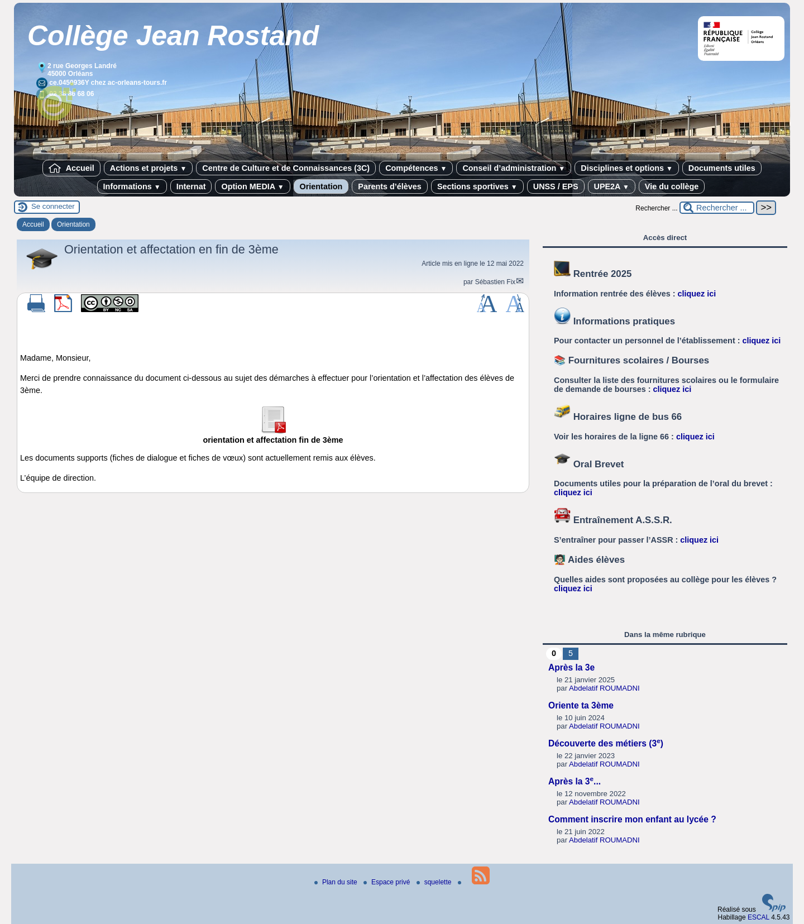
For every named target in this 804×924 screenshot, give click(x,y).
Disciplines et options (627, 168)
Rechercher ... (656, 208)
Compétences (416, 168)
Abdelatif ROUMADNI (604, 688)
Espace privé (387, 882)
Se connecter (53, 206)
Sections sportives (477, 186)
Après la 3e (571, 667)
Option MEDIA (252, 186)
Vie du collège (672, 186)
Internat (191, 186)
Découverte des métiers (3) (605, 743)
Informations (132, 186)
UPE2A (611, 186)
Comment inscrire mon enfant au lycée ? (632, 819)
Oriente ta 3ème (581, 705)
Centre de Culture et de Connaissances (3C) (286, 168)
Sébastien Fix (495, 282)
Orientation (321, 186)
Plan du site (336, 882)
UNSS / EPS (555, 186)
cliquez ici (697, 293)
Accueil (71, 168)
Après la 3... (574, 781)
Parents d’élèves (390, 186)
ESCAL (758, 917)
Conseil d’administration (513, 168)
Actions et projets (148, 168)
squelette (435, 882)
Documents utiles (721, 168)
